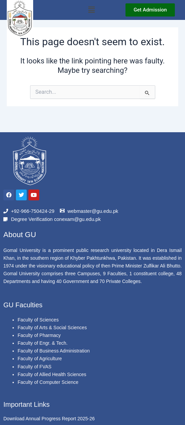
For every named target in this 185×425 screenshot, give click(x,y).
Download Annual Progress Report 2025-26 (49, 418)
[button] (91, 9)
